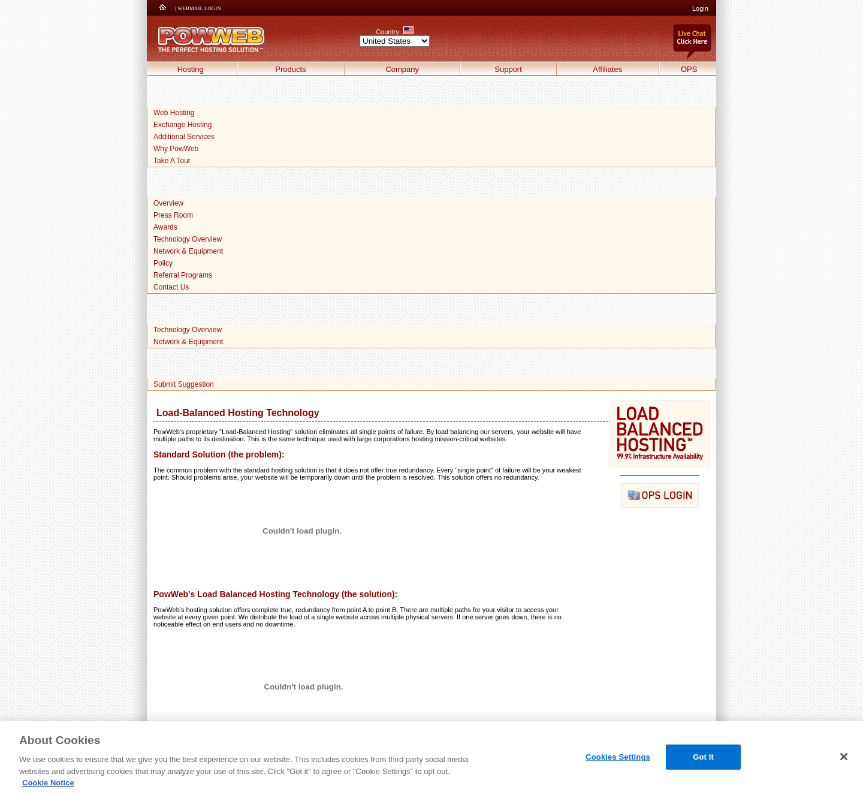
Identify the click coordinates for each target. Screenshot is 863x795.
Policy (163, 263)
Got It (703, 756)
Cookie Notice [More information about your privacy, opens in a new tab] (48, 782)
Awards (165, 227)
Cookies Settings (618, 756)
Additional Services (184, 136)
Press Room (173, 215)
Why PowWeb (175, 148)
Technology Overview (187, 239)
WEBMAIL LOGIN (199, 8)
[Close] (844, 756)
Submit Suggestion (183, 384)
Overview (168, 203)
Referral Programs (182, 275)
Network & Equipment (188, 251)
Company (402, 69)
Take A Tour (172, 160)
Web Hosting (173, 113)
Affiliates (607, 69)
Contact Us (171, 287)
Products (290, 69)
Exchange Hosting (182, 125)
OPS (689, 69)
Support (508, 69)
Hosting (190, 69)
